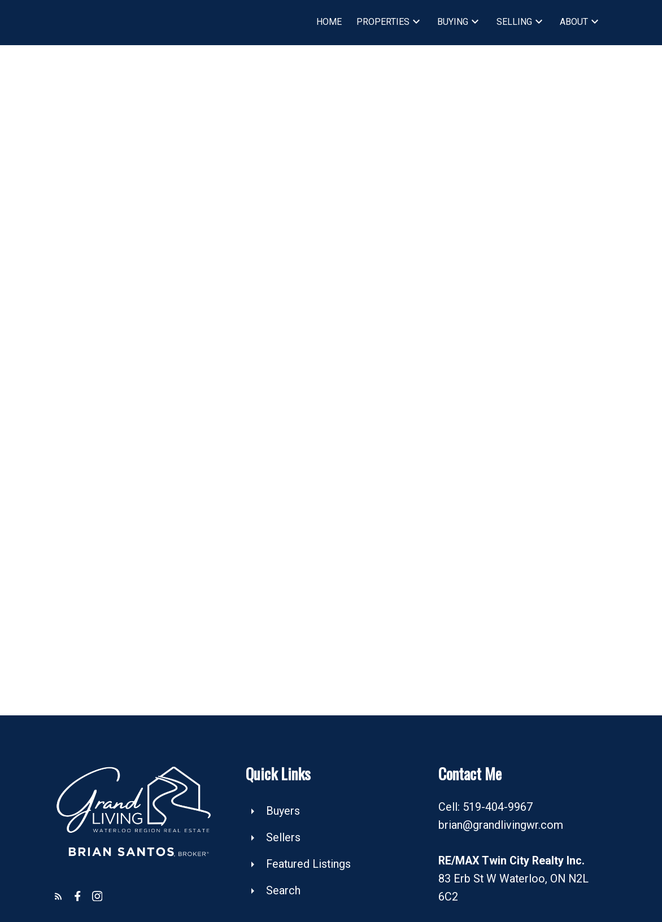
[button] (58, 896)
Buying (452, 21)
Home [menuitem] (329, 21)
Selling (514, 21)
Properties (383, 21)
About (574, 21)
